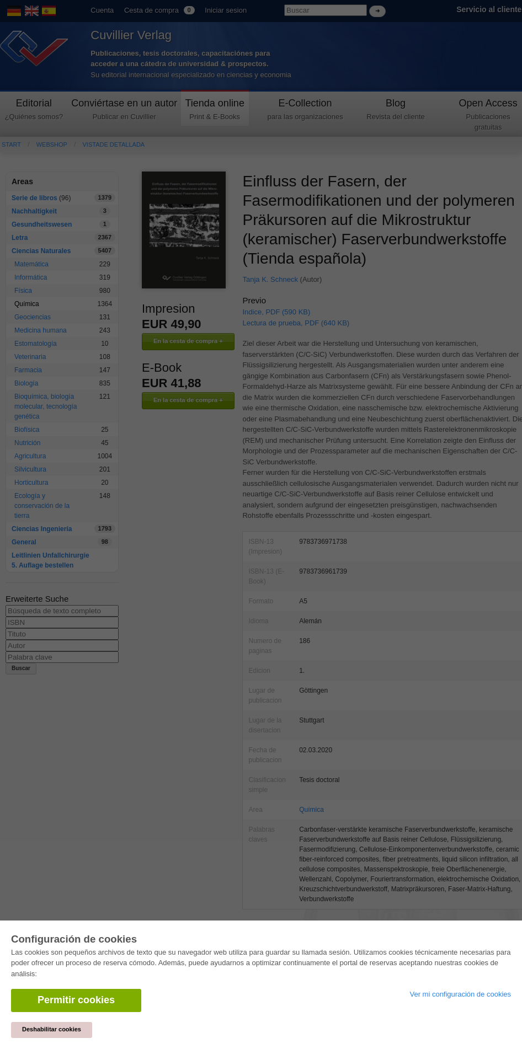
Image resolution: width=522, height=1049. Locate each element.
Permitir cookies (76, 999)
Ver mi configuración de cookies (460, 994)
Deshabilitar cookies (51, 1029)
